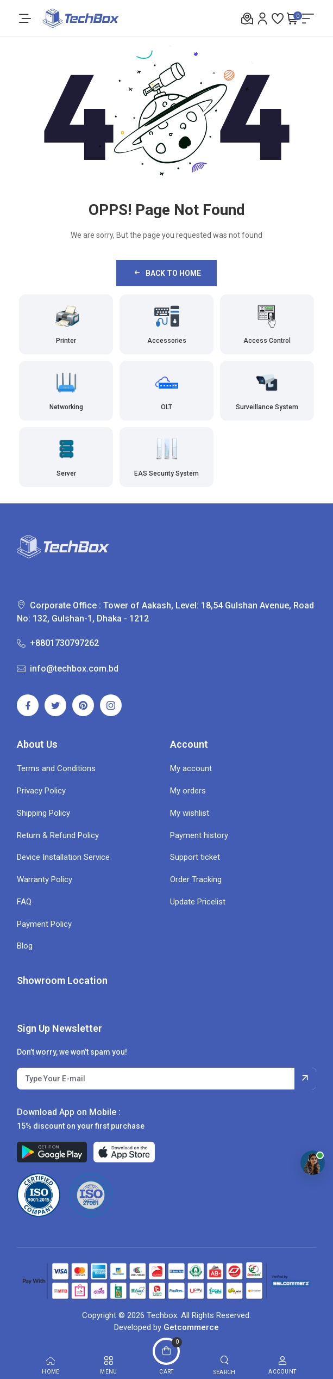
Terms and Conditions (56, 768)
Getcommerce (191, 1327)
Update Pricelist (197, 902)
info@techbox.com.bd (67, 668)
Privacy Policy (41, 791)
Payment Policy (44, 924)
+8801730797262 (58, 643)
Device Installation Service (63, 857)
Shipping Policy (43, 813)
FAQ (24, 902)
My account (191, 768)
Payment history (199, 835)
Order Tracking (196, 879)
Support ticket (195, 857)
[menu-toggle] (25, 18)
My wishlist (189, 813)
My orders (188, 791)
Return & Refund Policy (58, 835)
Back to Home (167, 273)
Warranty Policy (44, 879)
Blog (25, 946)
